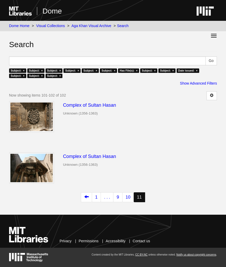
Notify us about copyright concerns (196, 254)
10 (128, 197)
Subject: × (17, 70)
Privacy (66, 241)
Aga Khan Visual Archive (91, 26)
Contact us (141, 241)
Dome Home (19, 26)
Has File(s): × (129, 70)
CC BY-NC (141, 254)
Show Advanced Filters (198, 83)
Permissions (89, 241)
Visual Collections (50, 26)
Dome (52, 11)
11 (139, 197)
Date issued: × (187, 70)
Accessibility (115, 241)
